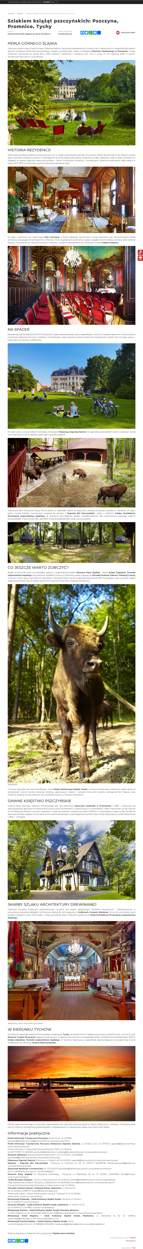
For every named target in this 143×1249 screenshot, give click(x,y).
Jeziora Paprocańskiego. (43, 1043)
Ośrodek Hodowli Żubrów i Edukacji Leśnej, (113, 575)
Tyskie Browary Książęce (20, 1180)
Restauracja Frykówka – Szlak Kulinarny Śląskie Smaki (34, 1199)
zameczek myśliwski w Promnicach (92, 806)
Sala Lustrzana (51, 237)
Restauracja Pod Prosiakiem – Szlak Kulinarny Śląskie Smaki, (37, 1221)
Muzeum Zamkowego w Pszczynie (110, 51)
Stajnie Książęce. (110, 243)
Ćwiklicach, (83, 912)
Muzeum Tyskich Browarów (22, 1037)
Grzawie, (94, 912)
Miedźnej (103, 912)
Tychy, (65, 1034)
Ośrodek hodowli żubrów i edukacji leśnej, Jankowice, (35, 1188)
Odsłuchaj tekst (125, 33)
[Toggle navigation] (57, 2)
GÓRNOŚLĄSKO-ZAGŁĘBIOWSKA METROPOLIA (25, 2)
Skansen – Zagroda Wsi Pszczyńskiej (28, 1163)
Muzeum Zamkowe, (18, 1155)
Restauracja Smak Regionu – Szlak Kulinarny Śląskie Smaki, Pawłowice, (51, 1216)
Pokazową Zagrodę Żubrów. (73, 432)
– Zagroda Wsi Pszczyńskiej (80, 513)
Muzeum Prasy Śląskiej (88, 572)
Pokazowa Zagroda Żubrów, (22, 1160)
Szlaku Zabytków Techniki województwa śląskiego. (34, 1040)
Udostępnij (130, 1241)
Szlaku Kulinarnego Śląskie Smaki (69, 789)
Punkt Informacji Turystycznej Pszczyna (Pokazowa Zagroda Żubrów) (44, 1144)
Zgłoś (132, 1238)
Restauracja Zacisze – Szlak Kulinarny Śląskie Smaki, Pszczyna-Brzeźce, (43, 1210)
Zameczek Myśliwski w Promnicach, (25, 1169)
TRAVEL (49, 2)
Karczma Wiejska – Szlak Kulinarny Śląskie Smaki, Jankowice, (38, 1205)
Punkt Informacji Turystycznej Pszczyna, (28, 1138)
